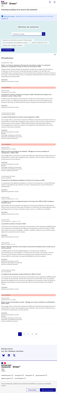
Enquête (3, 18)
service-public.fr (19, 378)
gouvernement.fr (40, 375)
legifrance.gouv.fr (6, 378)
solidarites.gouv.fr (6, 375)
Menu (54, 2)
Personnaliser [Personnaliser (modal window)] (32, 390)
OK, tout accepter (48, 390)
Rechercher (50, 2)
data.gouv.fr (28, 375)
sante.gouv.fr (18, 375)
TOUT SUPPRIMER (7, 50)
